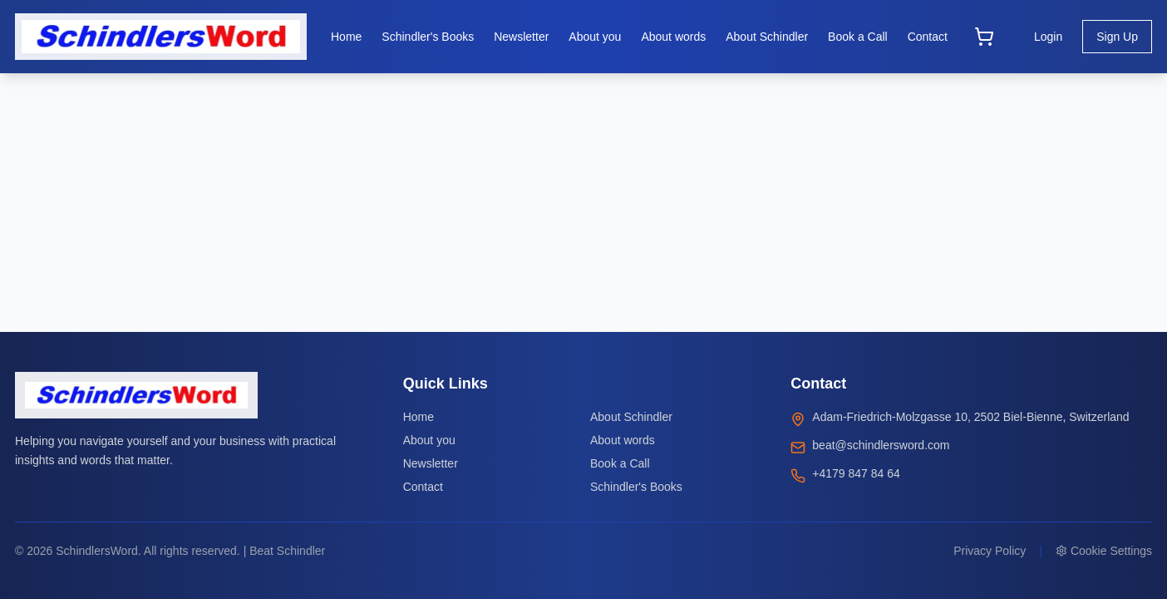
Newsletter (430, 463)
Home (418, 416)
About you (429, 440)
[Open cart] (984, 36)
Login (1048, 36)
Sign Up (1117, 36)
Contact (423, 486)
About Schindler (631, 416)
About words (622, 440)
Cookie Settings (1104, 550)
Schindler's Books (636, 486)
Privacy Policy (989, 550)
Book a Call (620, 463)
